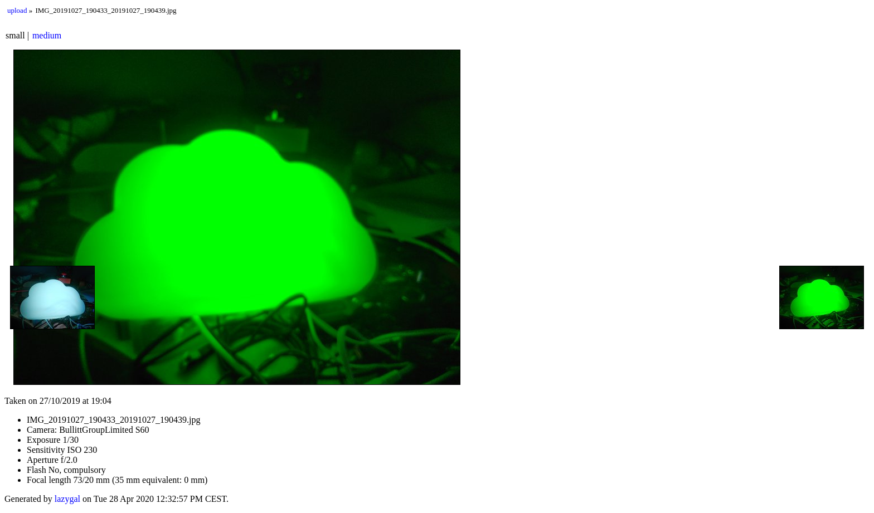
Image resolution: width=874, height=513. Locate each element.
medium (46, 35)
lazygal (67, 499)
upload (17, 10)
